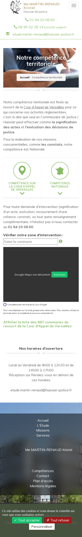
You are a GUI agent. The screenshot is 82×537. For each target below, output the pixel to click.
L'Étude (43, 425)
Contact (43, 476)
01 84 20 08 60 (42, 20)
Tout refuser (58, 520)
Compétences (43, 471)
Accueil (24, 77)
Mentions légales (43, 486)
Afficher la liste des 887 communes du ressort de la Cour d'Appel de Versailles (37, 324)
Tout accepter (27, 520)
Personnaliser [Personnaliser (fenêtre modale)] (41, 526)
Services (43, 435)
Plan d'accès (43, 481)
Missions (43, 430)
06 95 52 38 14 (42, 27)
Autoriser (59, 274)
